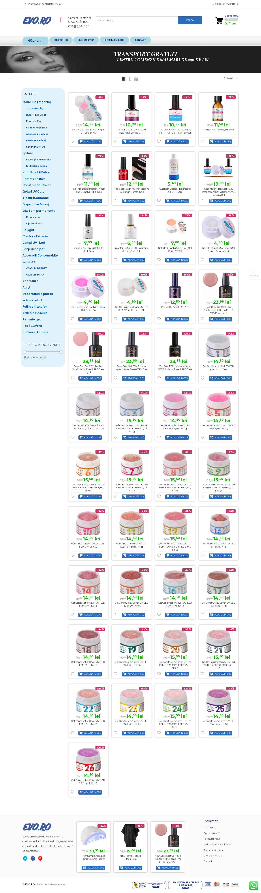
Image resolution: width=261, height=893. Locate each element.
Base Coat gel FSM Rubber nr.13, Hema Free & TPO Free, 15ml (218, 310)
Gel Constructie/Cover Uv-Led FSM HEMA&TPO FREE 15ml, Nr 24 (175, 724)
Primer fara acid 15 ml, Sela (218, 129)
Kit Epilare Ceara (36, 166)
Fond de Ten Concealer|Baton (36, 124)
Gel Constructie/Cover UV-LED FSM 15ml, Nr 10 (88, 545)
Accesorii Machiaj (37, 134)
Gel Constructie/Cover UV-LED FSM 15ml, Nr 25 (218, 723)
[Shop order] (229, 78)
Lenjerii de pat (33, 249)
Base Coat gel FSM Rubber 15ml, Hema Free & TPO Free (131, 368)
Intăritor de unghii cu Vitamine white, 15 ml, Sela (132, 250)
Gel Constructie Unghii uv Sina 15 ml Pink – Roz (88, 309)
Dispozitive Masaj (35, 204)
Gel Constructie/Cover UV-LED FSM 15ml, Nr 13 (218, 545)
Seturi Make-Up (35, 147)
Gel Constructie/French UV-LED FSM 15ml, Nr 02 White (88, 427)
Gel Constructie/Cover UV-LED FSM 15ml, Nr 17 (218, 604)
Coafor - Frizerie (35, 236)
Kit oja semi (33, 217)
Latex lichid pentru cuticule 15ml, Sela (88, 250)
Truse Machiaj (34, 108)
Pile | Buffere (32, 326)
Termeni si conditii (213, 850)
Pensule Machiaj (36, 140)
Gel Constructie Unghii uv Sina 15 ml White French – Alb (131, 309)
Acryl (26, 287)
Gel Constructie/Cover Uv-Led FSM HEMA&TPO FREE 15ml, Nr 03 (131, 428)
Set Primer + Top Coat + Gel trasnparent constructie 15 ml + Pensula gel (218, 192)
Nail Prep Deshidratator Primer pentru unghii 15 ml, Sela (88, 190)
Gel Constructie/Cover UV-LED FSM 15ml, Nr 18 (88, 664)
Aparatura (30, 281)
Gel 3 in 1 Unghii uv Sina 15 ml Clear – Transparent (218, 250)
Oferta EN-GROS (133, 41)
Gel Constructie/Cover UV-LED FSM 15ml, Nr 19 (132, 664)
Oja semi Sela (34, 223)
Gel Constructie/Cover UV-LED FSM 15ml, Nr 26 (88, 782)
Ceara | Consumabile (38, 159)
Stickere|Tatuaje (35, 332)
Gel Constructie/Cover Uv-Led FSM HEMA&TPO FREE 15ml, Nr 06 (88, 487)
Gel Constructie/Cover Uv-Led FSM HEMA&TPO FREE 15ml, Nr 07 (131, 487)
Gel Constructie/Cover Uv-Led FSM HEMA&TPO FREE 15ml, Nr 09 (218, 487)
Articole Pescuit (34, 313)
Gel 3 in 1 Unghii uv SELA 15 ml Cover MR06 (175, 250)
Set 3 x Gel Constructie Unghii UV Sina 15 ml (88, 131)
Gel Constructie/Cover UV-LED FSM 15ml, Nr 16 (175, 604)
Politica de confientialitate (217, 844)
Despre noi (66, 41)
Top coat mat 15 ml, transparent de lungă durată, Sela (132, 190)
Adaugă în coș (92, 141)
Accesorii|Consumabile (40, 255)
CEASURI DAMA (35, 274)
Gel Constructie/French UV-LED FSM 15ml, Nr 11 (131, 545)
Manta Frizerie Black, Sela (170, 857)
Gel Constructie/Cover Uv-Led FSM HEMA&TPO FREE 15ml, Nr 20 (175, 665)
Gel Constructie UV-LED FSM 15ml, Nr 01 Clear (218, 368)
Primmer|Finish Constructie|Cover (36, 182)
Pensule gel (31, 319)
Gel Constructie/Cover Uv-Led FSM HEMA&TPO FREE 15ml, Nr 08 (175, 487)
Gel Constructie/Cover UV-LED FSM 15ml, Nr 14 (88, 604)
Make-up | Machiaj (36, 102)
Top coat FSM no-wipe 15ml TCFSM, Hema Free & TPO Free (175, 368)
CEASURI (29, 262)
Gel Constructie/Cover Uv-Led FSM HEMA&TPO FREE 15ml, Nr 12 (175, 546)
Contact (165, 41)
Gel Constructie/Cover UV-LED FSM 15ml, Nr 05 (218, 427)
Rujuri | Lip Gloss (36, 115)
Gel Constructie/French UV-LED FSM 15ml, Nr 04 (175, 427)
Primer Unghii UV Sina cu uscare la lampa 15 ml (132, 131)
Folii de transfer (34, 307)
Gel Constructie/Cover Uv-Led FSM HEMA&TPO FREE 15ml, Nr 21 (218, 665)
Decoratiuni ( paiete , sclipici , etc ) (38, 297)
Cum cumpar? (97, 41)
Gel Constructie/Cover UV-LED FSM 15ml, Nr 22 (88, 723)
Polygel (28, 230)
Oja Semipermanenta (38, 211)
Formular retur (212, 839)
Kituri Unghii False (36, 172)
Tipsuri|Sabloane (35, 198)
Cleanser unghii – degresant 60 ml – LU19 (175, 190)
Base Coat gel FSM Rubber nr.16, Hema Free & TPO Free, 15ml (88, 369)
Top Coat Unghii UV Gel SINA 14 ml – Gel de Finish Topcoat (175, 131)
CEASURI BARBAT (36, 268)
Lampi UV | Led (33, 243)
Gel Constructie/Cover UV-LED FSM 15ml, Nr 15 (132, 604)
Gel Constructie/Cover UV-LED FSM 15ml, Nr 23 (132, 723)
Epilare (27, 153)
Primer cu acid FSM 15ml (175, 307)
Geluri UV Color (34, 191)
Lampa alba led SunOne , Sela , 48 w (130, 857)
